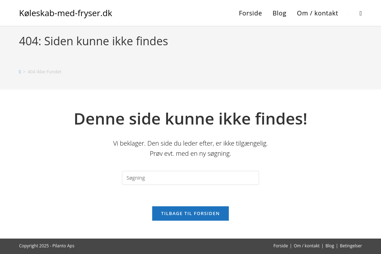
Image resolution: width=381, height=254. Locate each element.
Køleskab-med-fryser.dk (65, 13)
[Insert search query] (190, 178)
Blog (329, 246)
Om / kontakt (307, 246)
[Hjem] (20, 71)
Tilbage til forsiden (190, 213)
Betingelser (351, 246)
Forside (280, 246)
